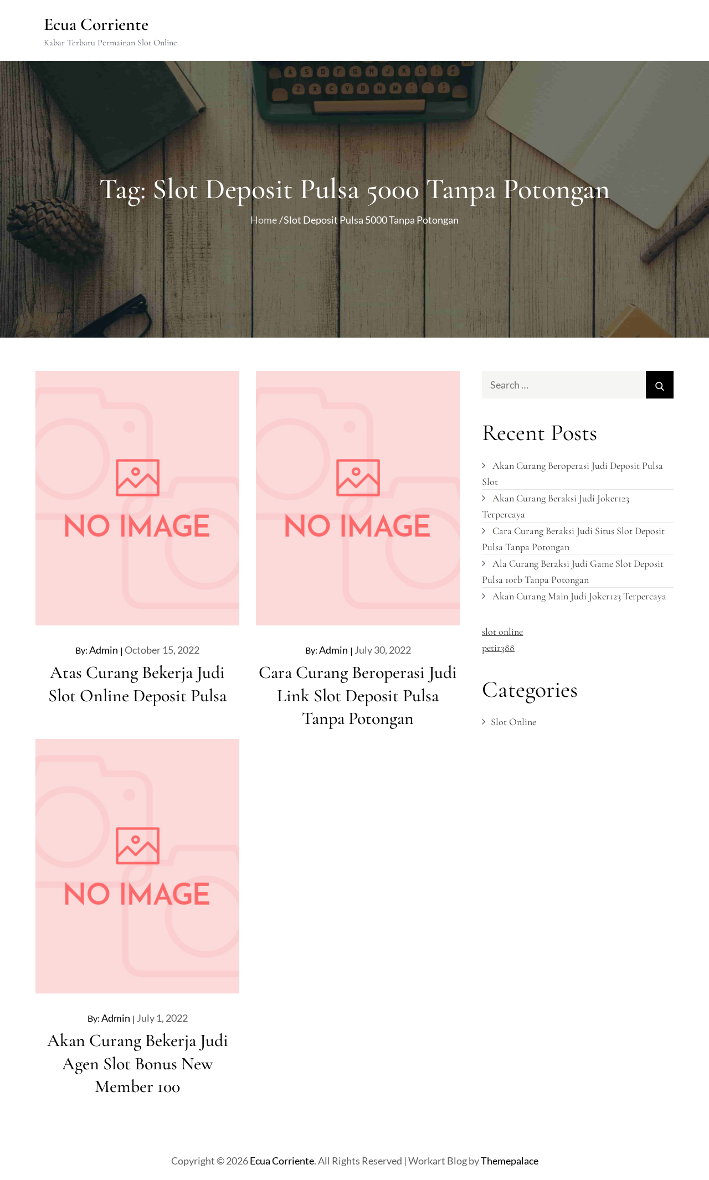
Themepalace (509, 1160)
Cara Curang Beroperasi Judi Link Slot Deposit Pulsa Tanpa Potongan (358, 695)
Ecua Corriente (97, 24)
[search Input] (578, 384)
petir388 (498, 647)
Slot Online (513, 722)
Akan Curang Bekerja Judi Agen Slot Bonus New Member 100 (137, 1062)
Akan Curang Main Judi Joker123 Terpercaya (579, 595)
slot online (502, 631)
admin (103, 650)
